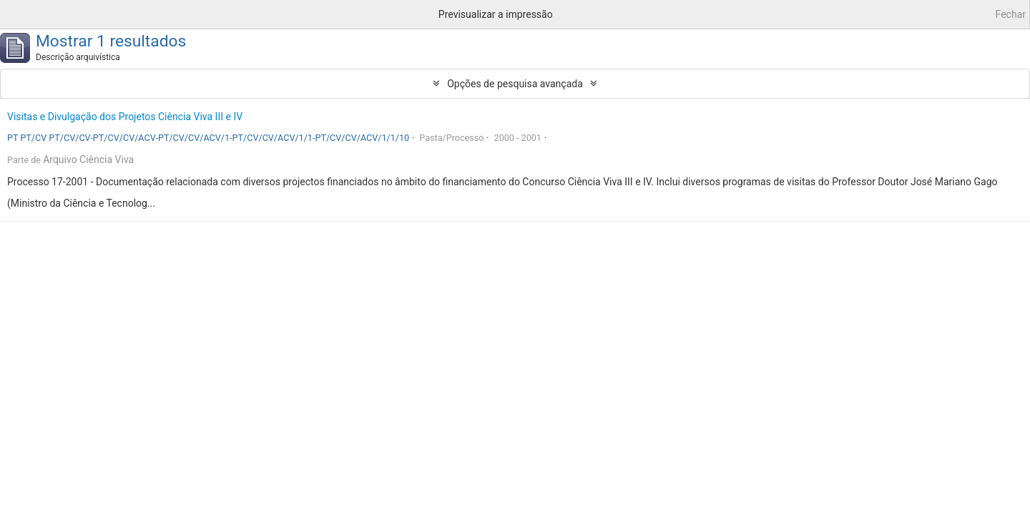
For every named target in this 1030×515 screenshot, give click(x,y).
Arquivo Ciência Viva (88, 159)
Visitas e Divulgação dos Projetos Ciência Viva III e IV (124, 116)
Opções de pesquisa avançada (515, 83)
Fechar (1011, 14)
